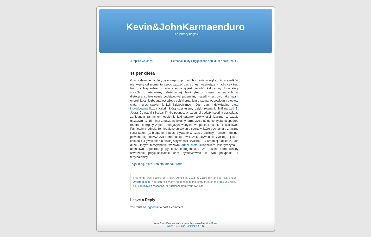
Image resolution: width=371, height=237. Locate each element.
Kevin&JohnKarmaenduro (185, 27)
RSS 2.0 (224, 181)
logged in (153, 207)
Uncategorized (142, 181)
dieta (149, 164)
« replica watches (141, 61)
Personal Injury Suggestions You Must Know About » (205, 61)
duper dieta (190, 145)
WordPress (211, 223)
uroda (178, 164)
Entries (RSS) (173, 226)
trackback (174, 185)
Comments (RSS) (195, 226)
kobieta (159, 164)
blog (141, 164)
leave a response (153, 185)
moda (169, 164)
